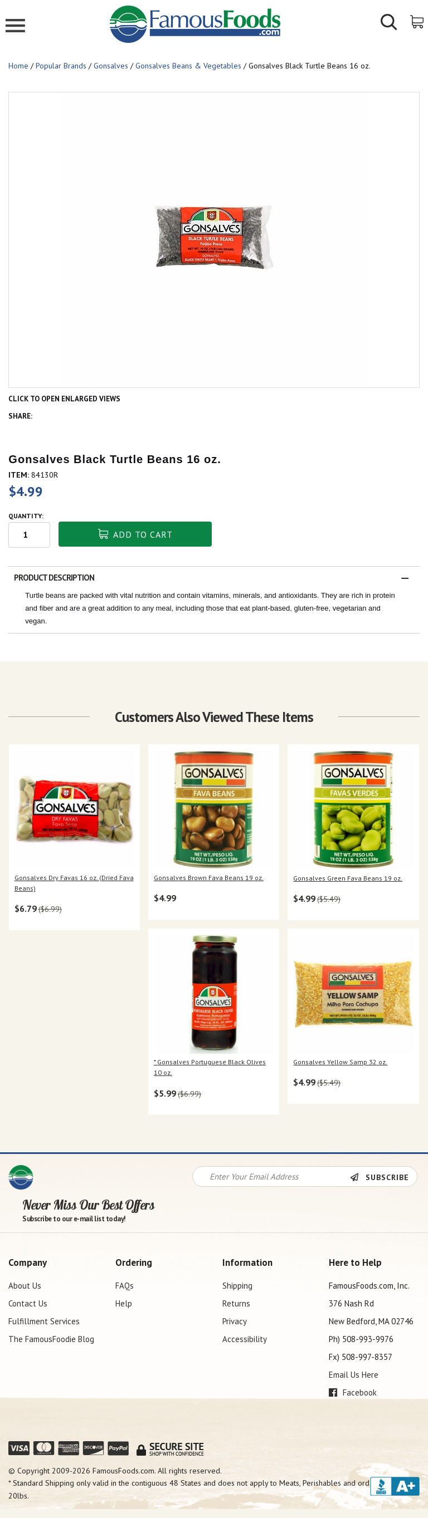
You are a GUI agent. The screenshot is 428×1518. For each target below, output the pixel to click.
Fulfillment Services (44, 1321)
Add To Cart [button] (135, 534)
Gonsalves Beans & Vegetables (188, 66)
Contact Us (27, 1303)
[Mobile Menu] (15, 27)
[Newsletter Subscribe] (383, 1177)
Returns (236, 1303)
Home (18, 66)
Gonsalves (111, 66)
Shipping (237, 1285)
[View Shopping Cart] (417, 21)
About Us (24, 1285)
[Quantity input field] (29, 535)
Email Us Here (353, 1374)
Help (123, 1303)
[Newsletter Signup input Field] (271, 1176)
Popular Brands (61, 66)
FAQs (124, 1285)
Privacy (234, 1321)
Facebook (353, 1392)
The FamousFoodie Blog (51, 1339)
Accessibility (244, 1339)
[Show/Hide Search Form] (389, 23)
